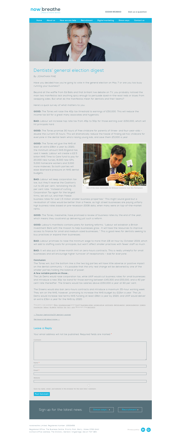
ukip (73, 307)
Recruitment (87, 20)
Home (39, 20)
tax (65, 307)
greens (143, 305)
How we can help (68, 20)
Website (37, 378)
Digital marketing (106, 20)
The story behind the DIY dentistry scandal (52, 315)
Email (36, 370)
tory (69, 307)
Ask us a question (137, 12)
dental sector (119, 305)
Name (37, 363)
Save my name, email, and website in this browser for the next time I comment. (65, 389)
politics (60, 307)
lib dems (53, 307)
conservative (99, 305)
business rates (87, 305)
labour (46, 307)
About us (51, 20)
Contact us (139, 20)
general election (132, 305)
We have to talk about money (47, 319)
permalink (91, 307)
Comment (37, 340)
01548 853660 (113, 12)
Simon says (124, 20)
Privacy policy (133, 430)
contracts (109, 305)
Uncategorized (64, 305)
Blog (56, 305)
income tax (38, 307)
